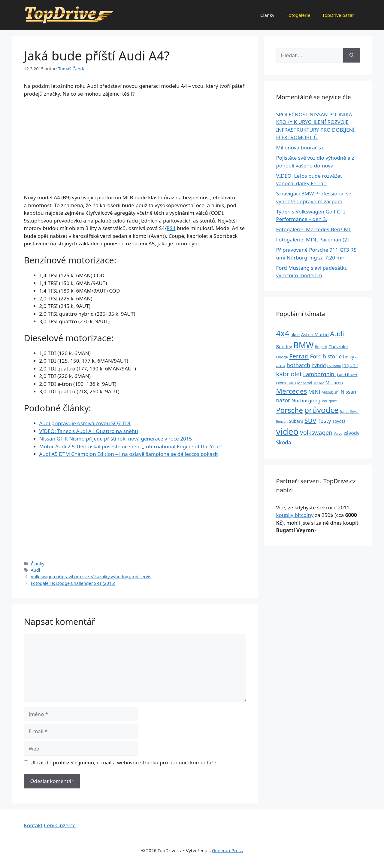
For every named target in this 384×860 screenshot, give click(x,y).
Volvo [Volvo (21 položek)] (338, 433)
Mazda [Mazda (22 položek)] (318, 383)
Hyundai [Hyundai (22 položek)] (334, 366)
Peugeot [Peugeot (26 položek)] (329, 401)
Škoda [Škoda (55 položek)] (283, 442)
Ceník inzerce (60, 825)
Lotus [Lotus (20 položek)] (291, 383)
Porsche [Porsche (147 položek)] (289, 410)
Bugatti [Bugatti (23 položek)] (321, 346)
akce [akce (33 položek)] (295, 334)
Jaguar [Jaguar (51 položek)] (350, 365)
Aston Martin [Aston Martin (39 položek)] (315, 334)
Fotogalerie (298, 15)
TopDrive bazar (338, 15)
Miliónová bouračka (299, 147)
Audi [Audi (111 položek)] (337, 333)
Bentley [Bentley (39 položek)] (284, 346)
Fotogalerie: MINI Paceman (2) (312, 239)
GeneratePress (227, 850)
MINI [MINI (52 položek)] (314, 391)
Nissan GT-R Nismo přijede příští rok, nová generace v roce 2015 (115, 438)
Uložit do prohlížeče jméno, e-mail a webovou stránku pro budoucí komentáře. (124, 762)
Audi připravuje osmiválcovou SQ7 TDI (85, 423)
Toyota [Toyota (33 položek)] (339, 421)
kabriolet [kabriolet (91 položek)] (289, 374)
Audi (35, 570)
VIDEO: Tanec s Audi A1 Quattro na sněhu (88, 431)
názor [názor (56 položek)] (283, 400)
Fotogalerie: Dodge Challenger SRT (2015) (73, 583)
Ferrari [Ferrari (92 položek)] (299, 356)
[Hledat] (351, 55)
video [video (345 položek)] (287, 431)
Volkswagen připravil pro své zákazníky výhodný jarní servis (91, 576)
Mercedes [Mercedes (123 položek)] (291, 391)
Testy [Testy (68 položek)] (324, 421)
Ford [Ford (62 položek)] (316, 356)
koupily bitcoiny (295, 514)
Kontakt (33, 825)
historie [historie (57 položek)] (332, 356)
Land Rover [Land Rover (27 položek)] (347, 374)
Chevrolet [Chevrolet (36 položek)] (338, 346)
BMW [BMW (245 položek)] (303, 345)
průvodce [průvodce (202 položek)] (321, 409)
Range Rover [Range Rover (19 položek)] (349, 412)
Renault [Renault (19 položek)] (282, 421)
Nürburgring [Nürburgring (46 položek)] (306, 400)
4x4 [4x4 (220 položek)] (282, 333)
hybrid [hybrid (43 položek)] (319, 365)
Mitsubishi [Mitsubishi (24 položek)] (330, 392)
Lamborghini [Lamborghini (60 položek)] (319, 374)
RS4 (171, 228)
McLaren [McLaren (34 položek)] (334, 382)
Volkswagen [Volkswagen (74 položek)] (316, 432)
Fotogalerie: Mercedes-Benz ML (313, 229)
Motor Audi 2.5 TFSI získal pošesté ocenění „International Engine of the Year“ (130, 446)
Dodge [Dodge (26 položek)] (282, 357)
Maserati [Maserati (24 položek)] (304, 382)
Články (267, 15)
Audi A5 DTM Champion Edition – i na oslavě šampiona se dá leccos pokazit (128, 453)
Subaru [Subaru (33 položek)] (296, 421)
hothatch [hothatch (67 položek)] (298, 365)
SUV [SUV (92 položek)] (310, 420)
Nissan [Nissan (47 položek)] (348, 391)
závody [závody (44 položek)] (351, 433)
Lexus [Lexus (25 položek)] (281, 382)
